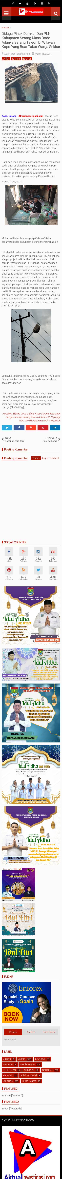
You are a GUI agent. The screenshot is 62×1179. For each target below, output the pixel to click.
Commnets (49, 1032)
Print (16, 58)
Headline (7, 413)
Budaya (7, 1058)
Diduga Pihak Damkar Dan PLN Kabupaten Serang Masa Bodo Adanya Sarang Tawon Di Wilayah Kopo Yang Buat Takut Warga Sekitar (31, 40)
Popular (13, 1032)
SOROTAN (8, 1081)
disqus (44, 458)
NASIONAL (47, 1070)
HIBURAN (8, 1064)
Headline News (27, 1064)
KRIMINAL (29, 1070)
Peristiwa (8, 1075)
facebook (55, 458)
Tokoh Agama (29, 1081)
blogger (36, 458)
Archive (31, 1032)
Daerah (21, 1058)
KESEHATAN (9, 1070)
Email (26, 58)
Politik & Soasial (29, 1075)
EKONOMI (40, 1058)
